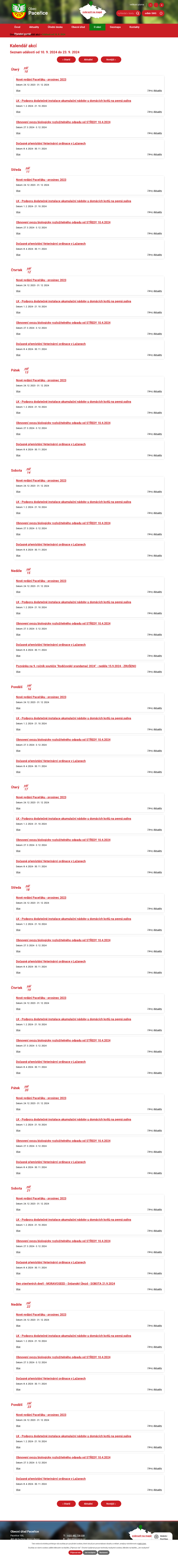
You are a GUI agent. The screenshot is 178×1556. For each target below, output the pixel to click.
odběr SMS (150, 13)
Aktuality (34, 27)
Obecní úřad (78, 27)
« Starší (66, 59)
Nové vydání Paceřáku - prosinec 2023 (41, 79)
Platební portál (22, 34)
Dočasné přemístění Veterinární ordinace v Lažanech (51, 143)
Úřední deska (55, 27)
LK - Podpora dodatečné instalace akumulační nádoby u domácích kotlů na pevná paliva (73, 100)
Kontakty (134, 27)
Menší (150, 5)
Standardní (156, 5)
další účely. (142, 1544)
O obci (97, 27)
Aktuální (88, 59)
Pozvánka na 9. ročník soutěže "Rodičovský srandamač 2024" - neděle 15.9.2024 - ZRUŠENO (76, 666)
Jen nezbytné (90, 1553)
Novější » (111, 59)
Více (18, 90)
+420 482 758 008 (76, 1535)
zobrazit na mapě (92, 12)
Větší (161, 5)
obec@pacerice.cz (76, 1539)
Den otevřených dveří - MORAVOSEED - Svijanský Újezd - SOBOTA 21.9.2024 (65, 1283)
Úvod (17, 27)
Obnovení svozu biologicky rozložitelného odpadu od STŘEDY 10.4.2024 (63, 122)
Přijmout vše (75, 1553)
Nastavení (104, 1553)
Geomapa (115, 27)
